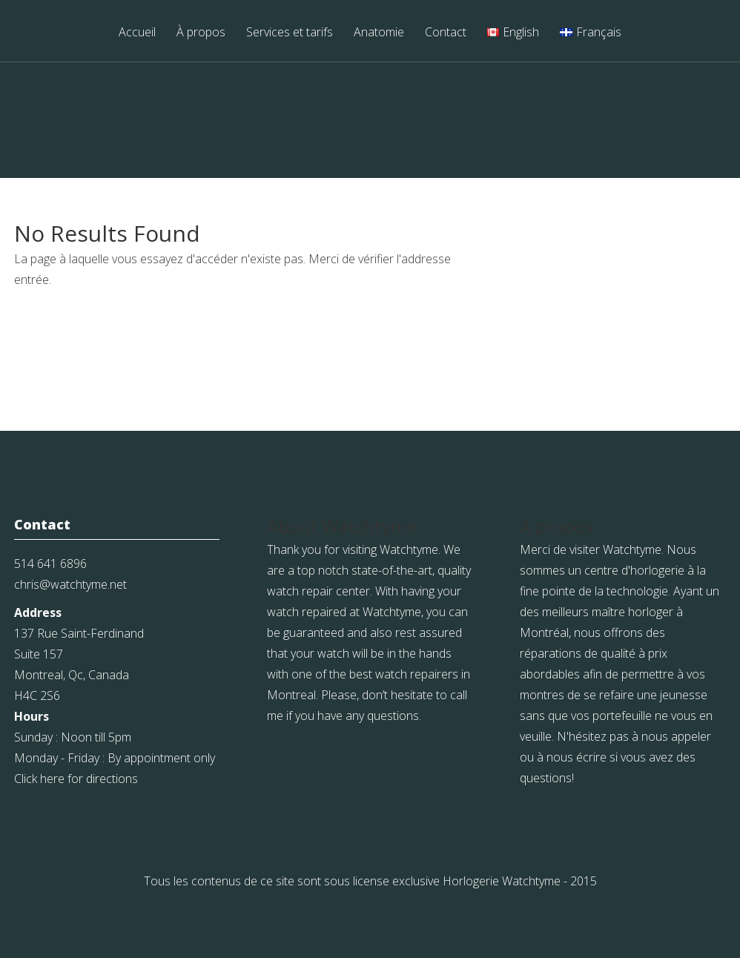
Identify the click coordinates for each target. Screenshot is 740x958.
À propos (200, 33)
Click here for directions (76, 778)
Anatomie (379, 33)
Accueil (137, 33)
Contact (445, 33)
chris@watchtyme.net (70, 584)
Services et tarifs (289, 33)
